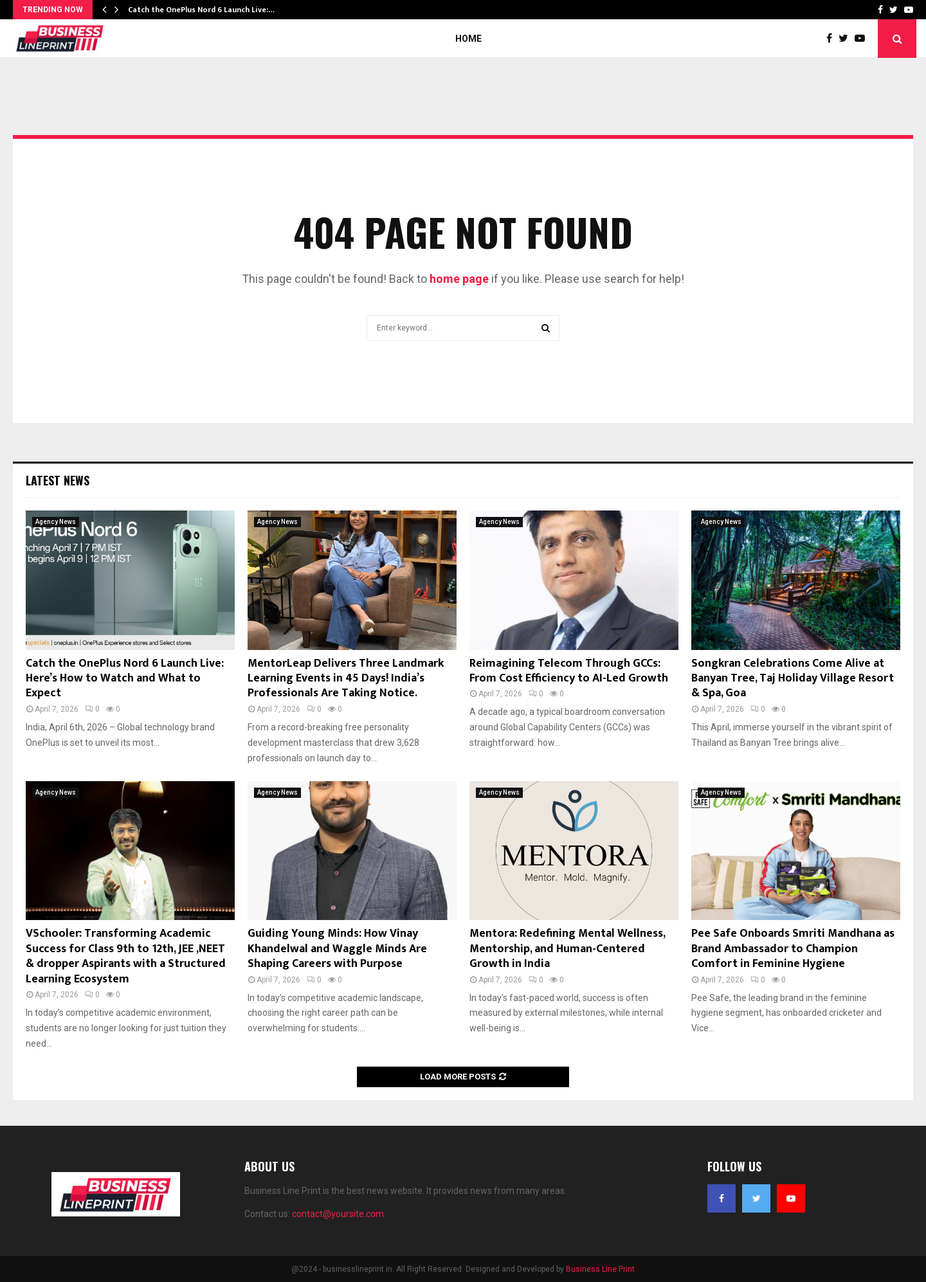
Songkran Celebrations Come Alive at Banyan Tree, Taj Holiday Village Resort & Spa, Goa (792, 678)
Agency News (55, 521)
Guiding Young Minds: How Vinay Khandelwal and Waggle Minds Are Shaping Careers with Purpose (337, 948)
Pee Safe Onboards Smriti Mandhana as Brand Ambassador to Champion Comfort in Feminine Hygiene (792, 948)
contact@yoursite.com (338, 1214)
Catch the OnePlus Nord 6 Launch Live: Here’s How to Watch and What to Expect (125, 678)
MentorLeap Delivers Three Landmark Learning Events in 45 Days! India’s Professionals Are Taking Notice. (346, 678)
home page (459, 278)
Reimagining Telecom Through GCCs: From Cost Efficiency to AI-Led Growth (568, 671)
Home (468, 38)
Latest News (57, 480)
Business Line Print (600, 1269)
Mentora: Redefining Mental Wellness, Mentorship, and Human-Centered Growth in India (567, 948)
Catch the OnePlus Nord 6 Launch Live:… (201, 9)
